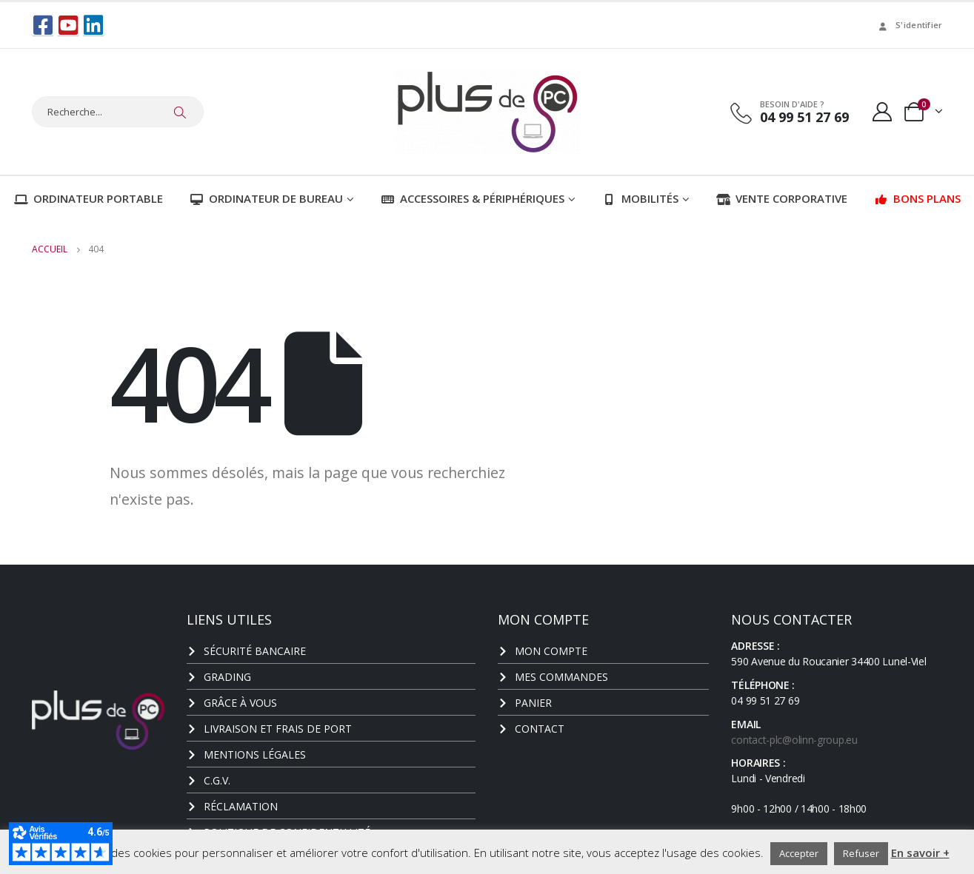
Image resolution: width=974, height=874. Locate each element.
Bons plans (917, 198)
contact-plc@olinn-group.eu (794, 740)
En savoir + (920, 852)
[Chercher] (181, 112)
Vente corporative (781, 198)
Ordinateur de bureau (266, 198)
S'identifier (909, 24)
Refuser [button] (861, 853)
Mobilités (640, 198)
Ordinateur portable (88, 198)
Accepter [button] (798, 853)
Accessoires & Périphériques (472, 198)
